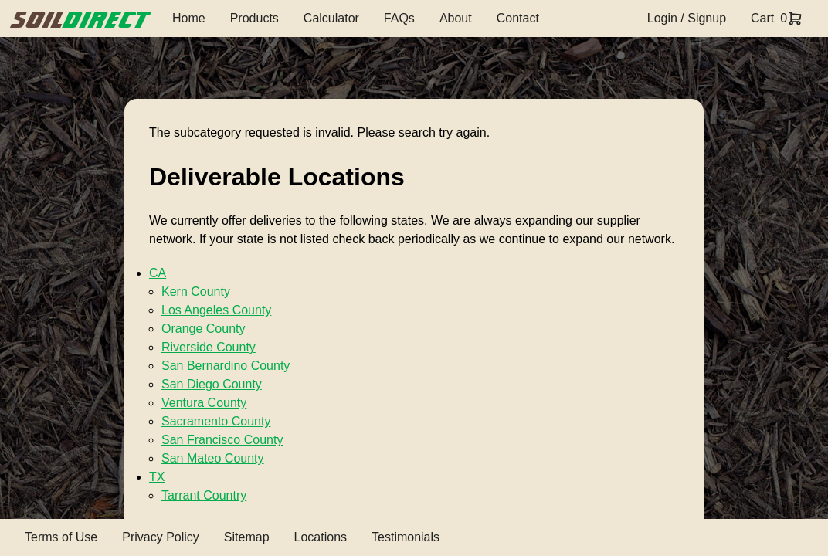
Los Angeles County (216, 310)
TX (157, 476)
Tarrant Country (203, 495)
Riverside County (208, 347)
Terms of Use (61, 537)
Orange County (203, 328)
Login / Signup (686, 18)
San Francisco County (222, 439)
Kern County (195, 291)
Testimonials (405, 537)
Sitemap (247, 537)
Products (254, 18)
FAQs (399, 18)
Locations (321, 537)
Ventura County (203, 402)
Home (188, 18)
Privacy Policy (160, 537)
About (455, 18)
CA (157, 273)
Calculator (331, 18)
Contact (518, 18)
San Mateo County (212, 458)
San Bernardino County (225, 365)
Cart (762, 18)
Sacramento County (215, 421)
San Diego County (211, 384)
